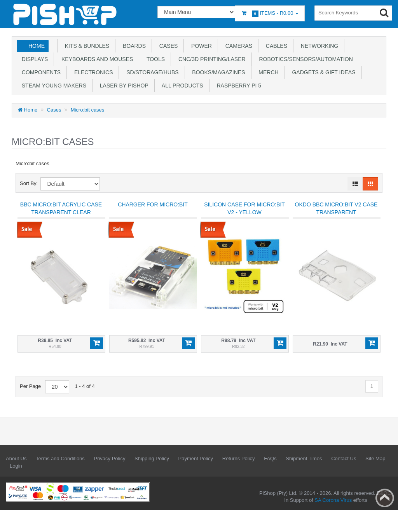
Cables (275, 46)
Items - (269, 13)
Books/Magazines (217, 72)
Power (200, 46)
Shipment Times (304, 458)
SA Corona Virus (333, 500)
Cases (167, 46)
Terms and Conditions (60, 458)
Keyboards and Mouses (95, 59)
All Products (181, 85)
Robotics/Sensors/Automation (304, 59)
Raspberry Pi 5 (237, 85)
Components (40, 72)
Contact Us (343, 458)
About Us (16, 458)
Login (16, 466)
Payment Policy (195, 458)
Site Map (375, 458)
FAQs (270, 458)
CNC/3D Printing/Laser (210, 59)
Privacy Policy (109, 458)
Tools (154, 59)
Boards (133, 46)
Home (36, 46)
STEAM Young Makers (52, 85)
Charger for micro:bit (153, 204)
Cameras (237, 46)
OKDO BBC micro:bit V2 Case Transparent (336, 208)
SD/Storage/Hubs (150, 72)
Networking (318, 46)
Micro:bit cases (88, 110)
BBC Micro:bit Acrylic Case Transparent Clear (61, 208)
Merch (267, 72)
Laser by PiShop (122, 85)
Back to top (385, 498)
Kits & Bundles (85, 46)
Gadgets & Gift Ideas (322, 72)
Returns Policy (238, 458)
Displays (33, 59)
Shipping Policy (151, 458)
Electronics (92, 72)
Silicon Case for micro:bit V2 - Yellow (244, 208)
